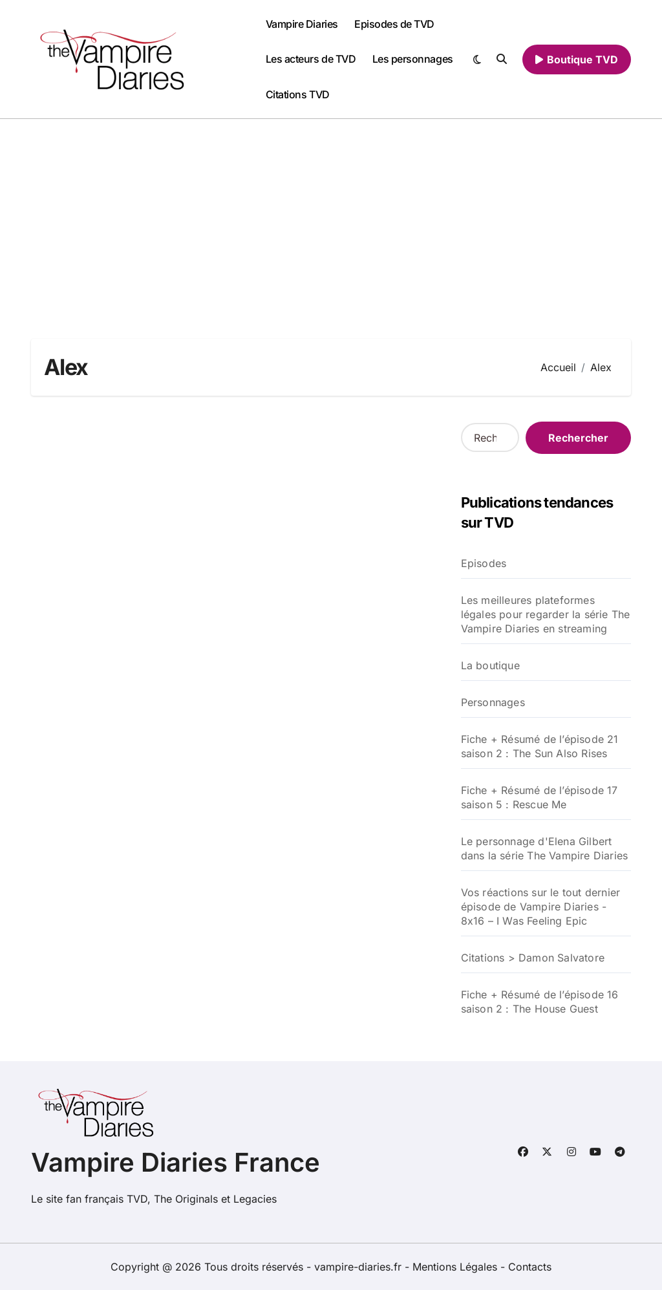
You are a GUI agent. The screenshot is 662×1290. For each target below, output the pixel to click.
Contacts (529, 1266)
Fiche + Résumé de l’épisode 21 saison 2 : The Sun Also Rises (540, 746)
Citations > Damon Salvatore (532, 957)
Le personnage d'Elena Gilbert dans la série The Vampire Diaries (544, 848)
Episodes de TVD (394, 23)
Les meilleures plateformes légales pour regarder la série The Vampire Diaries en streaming (545, 614)
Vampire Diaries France (175, 1162)
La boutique (490, 665)
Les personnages (412, 58)
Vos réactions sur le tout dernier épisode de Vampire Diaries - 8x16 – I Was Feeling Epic (541, 906)
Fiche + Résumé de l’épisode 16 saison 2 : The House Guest (540, 1001)
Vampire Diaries (302, 23)
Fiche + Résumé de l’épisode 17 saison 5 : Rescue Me (539, 797)
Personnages (493, 702)
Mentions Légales (456, 1266)
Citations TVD (298, 94)
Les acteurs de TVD (311, 58)
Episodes (484, 563)
